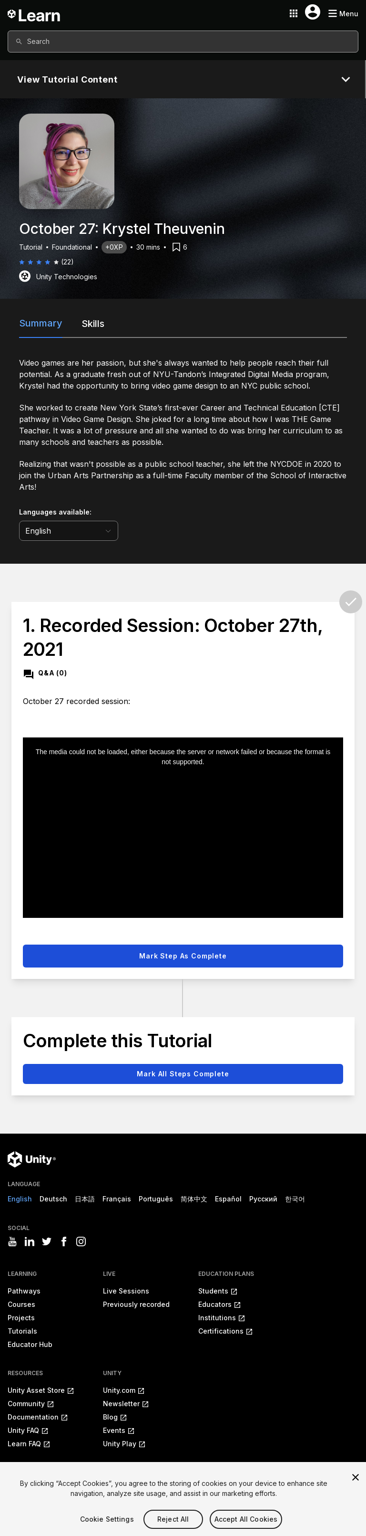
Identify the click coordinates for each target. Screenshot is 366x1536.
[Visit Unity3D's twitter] (46, 1241)
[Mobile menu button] (343, 14)
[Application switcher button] (293, 13)
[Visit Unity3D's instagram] (81, 1241)
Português (156, 1199)
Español (228, 1199)
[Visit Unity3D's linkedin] (29, 1241)
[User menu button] (312, 12)
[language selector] (68, 531)
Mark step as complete (183, 956)
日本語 (85, 1199)
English (20, 1199)
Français (116, 1199)
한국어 (295, 1199)
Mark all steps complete (183, 1074)
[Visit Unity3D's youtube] (12, 1241)
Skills (92, 323)
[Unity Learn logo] (34, 13)
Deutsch (53, 1199)
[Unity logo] (32, 1159)
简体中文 (194, 1199)
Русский (263, 1199)
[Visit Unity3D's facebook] (64, 1241)
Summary (40, 323)
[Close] (355, 1491)
